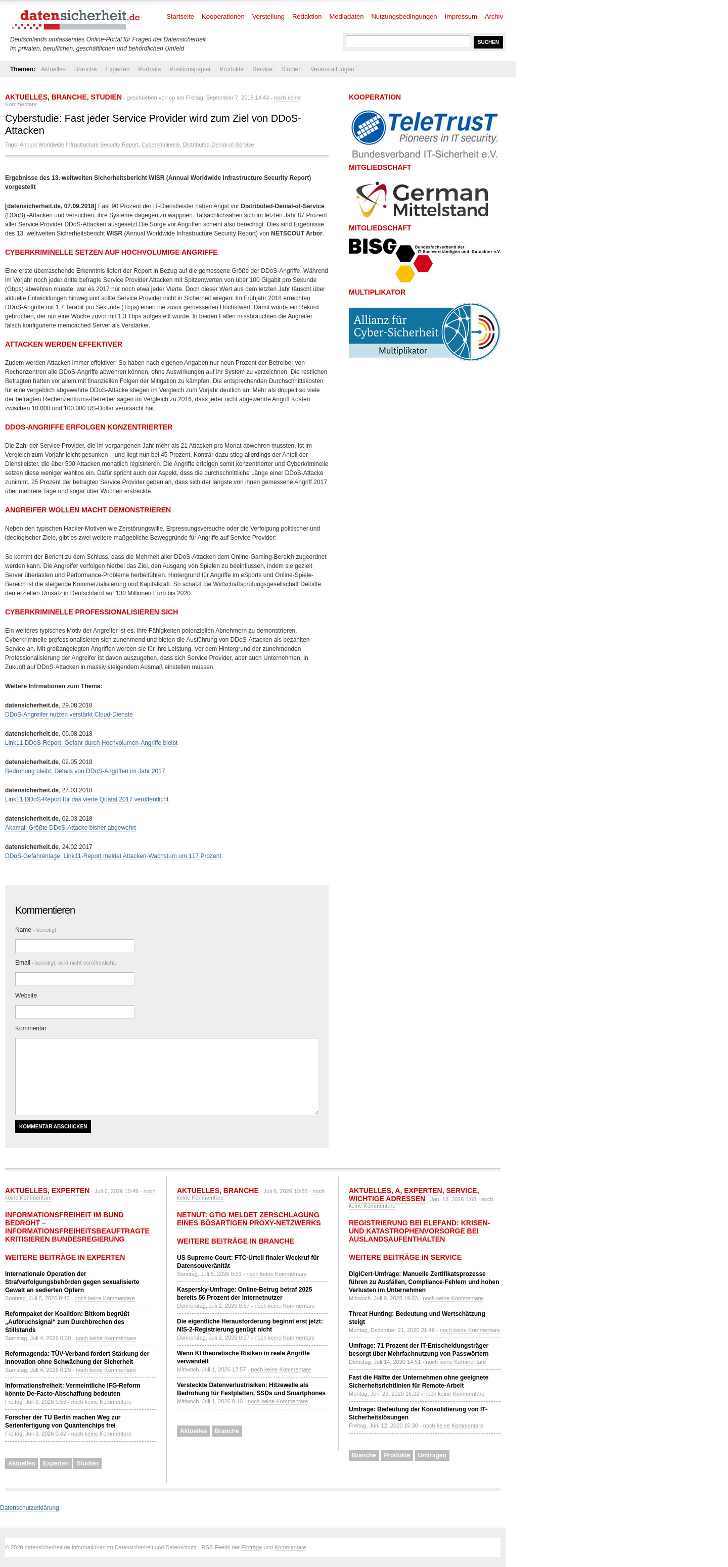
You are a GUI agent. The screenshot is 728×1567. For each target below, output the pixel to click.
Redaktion (307, 16)
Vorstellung (268, 16)
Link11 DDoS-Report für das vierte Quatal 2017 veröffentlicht (86, 799)
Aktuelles (53, 69)
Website (26, 995)
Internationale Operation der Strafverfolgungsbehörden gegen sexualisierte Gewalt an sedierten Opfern (72, 1282)
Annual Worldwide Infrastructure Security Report (79, 144)
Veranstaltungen (332, 69)
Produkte (231, 69)
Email (65, 962)
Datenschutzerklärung (29, 1507)
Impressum (461, 16)
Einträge (251, 1547)
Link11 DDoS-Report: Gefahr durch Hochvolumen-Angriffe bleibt (91, 742)
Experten (117, 69)
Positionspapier (190, 69)
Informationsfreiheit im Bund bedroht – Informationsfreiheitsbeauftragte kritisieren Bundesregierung (77, 1227)
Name (35, 929)
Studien (291, 69)
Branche (85, 69)
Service (262, 69)
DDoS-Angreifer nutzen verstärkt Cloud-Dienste (69, 714)
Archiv (494, 16)
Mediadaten (347, 16)
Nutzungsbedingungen (404, 16)
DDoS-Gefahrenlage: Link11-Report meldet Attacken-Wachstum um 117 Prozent (113, 856)
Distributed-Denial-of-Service (218, 144)
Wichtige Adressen (387, 1199)
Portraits (149, 69)
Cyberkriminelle (161, 144)
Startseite (180, 16)
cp (172, 97)
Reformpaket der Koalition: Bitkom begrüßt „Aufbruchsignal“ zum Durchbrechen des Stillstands (67, 1322)
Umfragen (432, 1455)
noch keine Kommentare (105, 1298)
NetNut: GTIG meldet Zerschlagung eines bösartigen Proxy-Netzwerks (249, 1219)
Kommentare (290, 1547)
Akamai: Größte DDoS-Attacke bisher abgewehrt (70, 827)
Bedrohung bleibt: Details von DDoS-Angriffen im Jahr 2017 (85, 771)
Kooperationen (223, 16)
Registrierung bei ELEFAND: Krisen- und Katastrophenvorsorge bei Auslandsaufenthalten (419, 1231)
